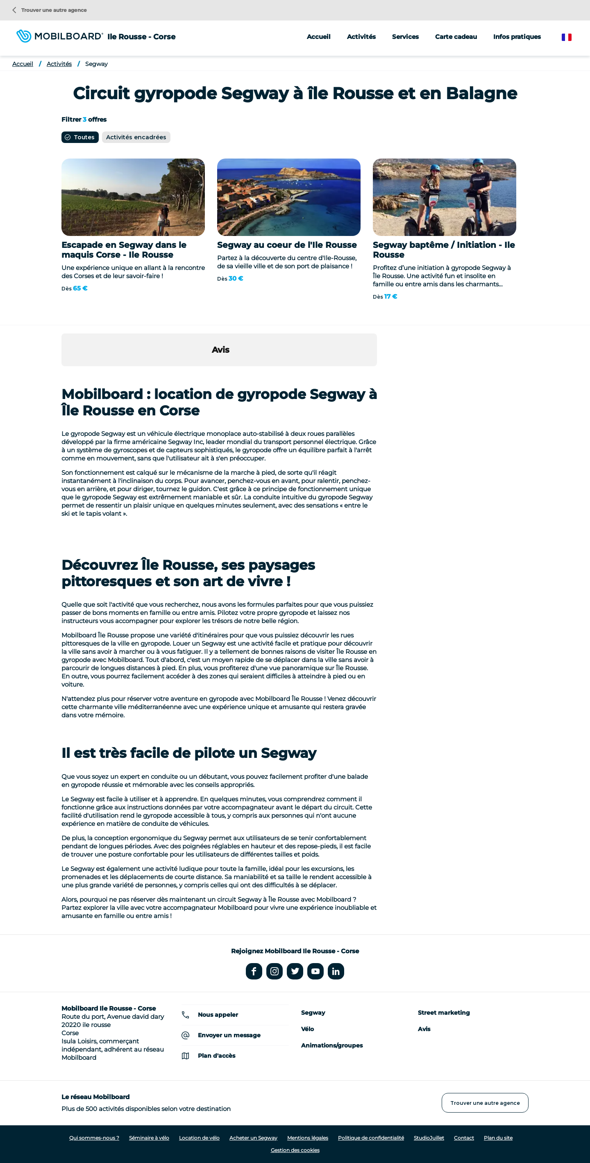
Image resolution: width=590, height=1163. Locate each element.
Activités (59, 64)
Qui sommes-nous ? (94, 1138)
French (572, 37)
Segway (96, 64)
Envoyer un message (229, 1035)
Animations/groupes (332, 1045)
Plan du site (498, 1138)
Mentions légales (307, 1138)
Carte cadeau (456, 37)
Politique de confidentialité (371, 1138)
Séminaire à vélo (149, 1138)
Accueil (319, 37)
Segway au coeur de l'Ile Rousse (287, 245)
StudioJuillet (429, 1138)
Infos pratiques (517, 37)
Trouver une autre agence (49, 10)
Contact (464, 1138)
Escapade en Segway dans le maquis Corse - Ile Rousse (123, 250)
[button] (61, 374)
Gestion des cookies (295, 1150)
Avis (424, 1029)
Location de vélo (199, 1138)
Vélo (307, 1029)
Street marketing (444, 1012)
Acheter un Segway (253, 1138)
